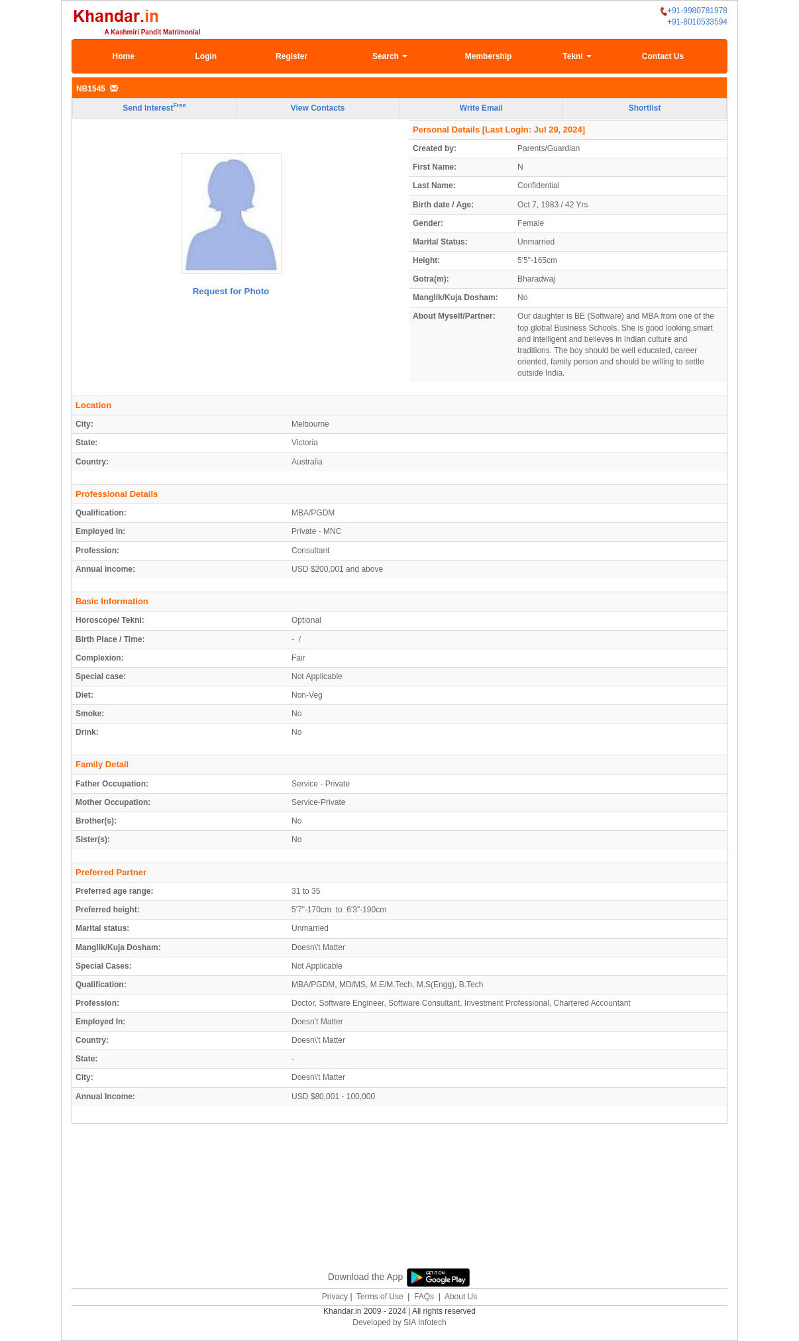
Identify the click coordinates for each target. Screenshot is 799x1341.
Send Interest (154, 107)
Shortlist (645, 108)
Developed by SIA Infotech (399, 1322)
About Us (461, 1296)
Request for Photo (231, 291)
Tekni (577, 56)
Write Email (481, 108)
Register (291, 56)
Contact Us (663, 56)
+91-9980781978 (694, 11)
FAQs (424, 1296)
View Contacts (318, 108)
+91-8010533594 (697, 22)
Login (206, 56)
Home (123, 56)
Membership (488, 56)
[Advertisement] (399, 1211)
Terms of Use (379, 1296)
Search (389, 56)
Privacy (335, 1296)
